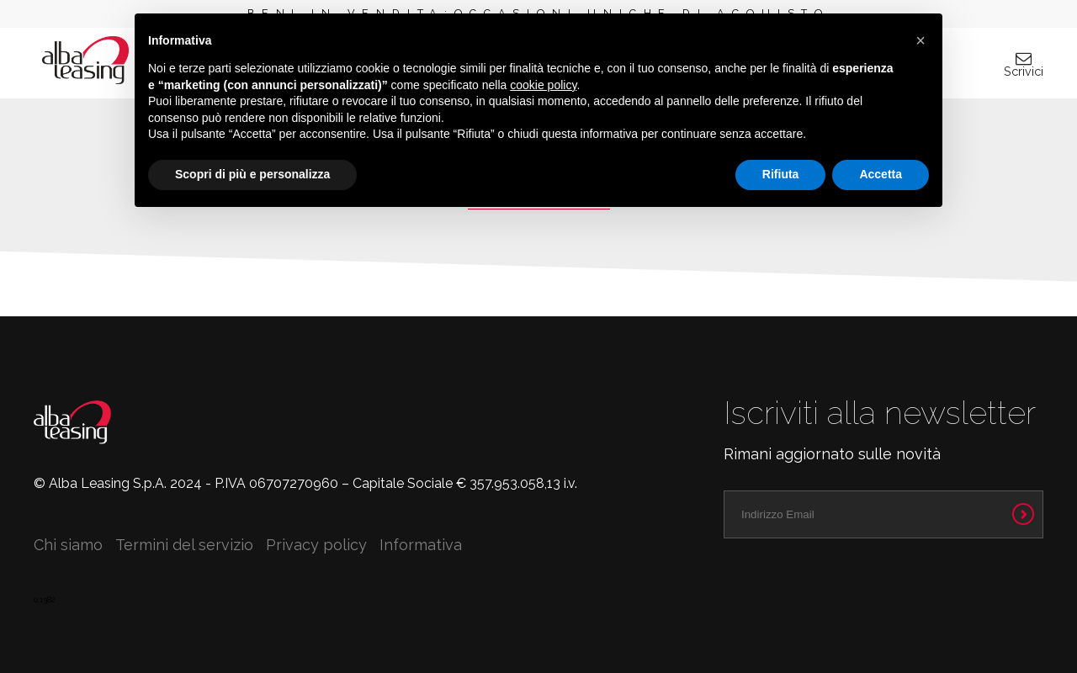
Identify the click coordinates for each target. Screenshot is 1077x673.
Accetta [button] (880, 174)
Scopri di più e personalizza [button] (252, 174)
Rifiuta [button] (780, 174)
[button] (920, 40)
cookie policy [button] (543, 85)
